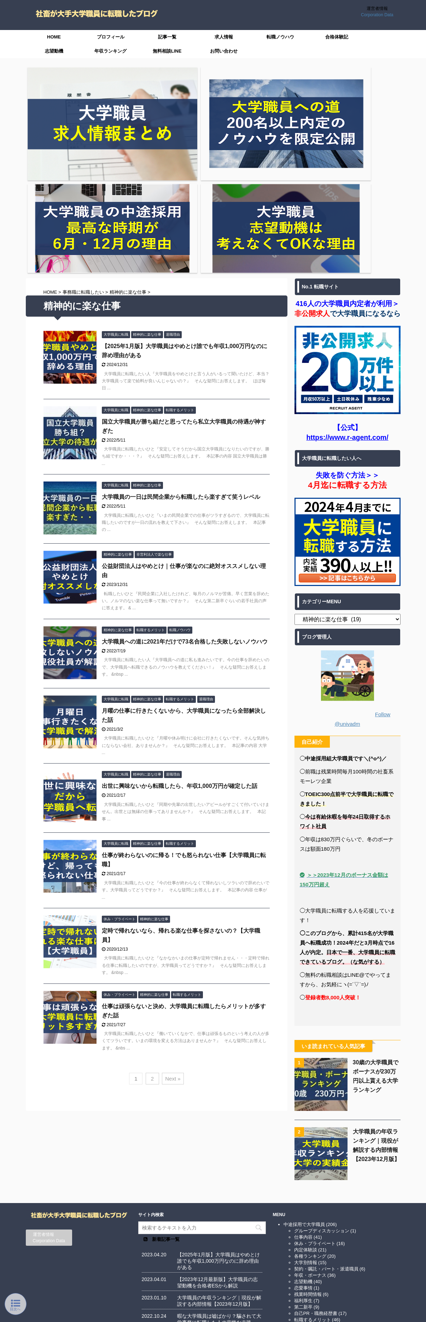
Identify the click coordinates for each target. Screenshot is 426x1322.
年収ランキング (110, 51)
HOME (54, 37)
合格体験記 (336, 37)
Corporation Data (377, 14)
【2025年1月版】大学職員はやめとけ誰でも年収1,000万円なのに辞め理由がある (218, 1119)
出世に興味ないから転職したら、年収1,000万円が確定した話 (179, 641)
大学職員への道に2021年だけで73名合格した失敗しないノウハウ (185, 496)
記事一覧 (167, 37)
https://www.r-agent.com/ (347, 291)
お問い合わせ (224, 51)
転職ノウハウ (280, 37)
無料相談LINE (167, 51)
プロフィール (110, 37)
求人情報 (224, 37)
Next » (172, 933)
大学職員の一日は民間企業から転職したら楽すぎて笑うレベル (181, 351)
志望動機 (54, 51)
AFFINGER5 (298, 1312)
